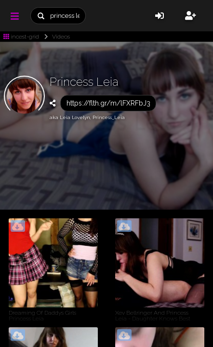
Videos (55, 36)
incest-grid (21, 36)
